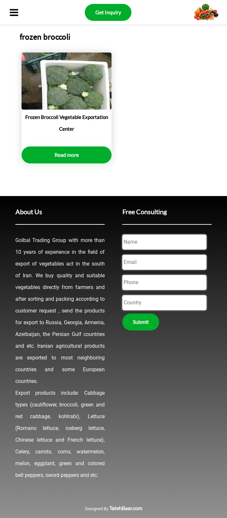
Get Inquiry (108, 12)
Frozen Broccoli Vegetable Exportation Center (66, 123)
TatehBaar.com (125, 508)
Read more (66, 155)
